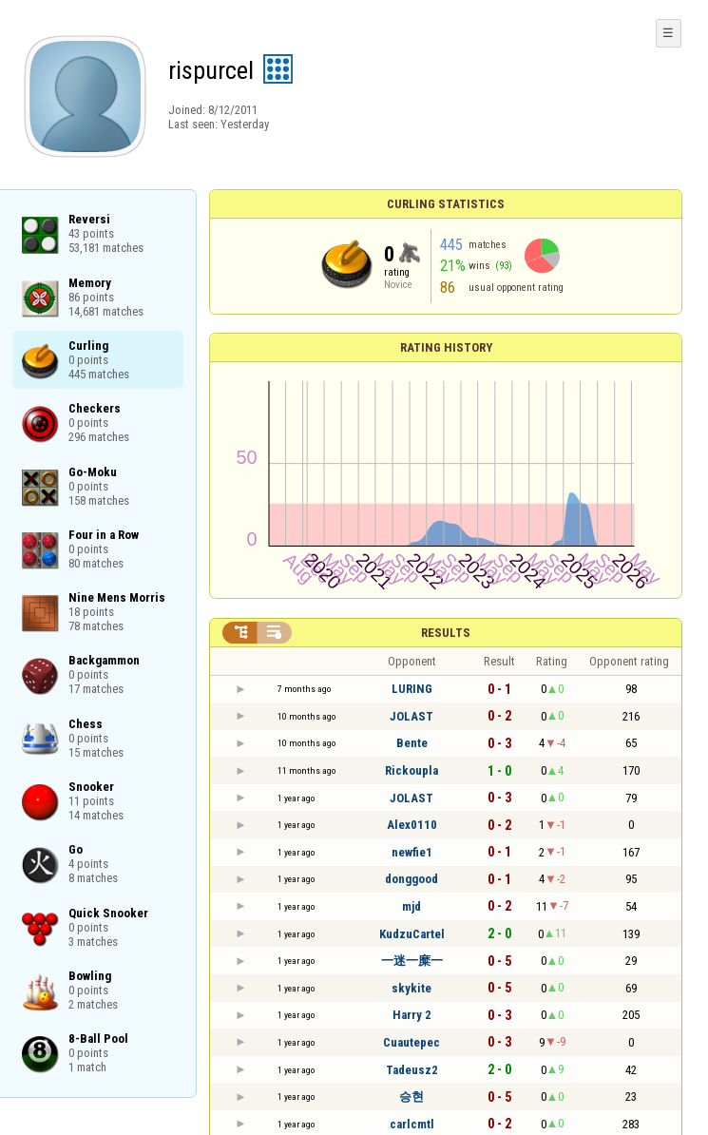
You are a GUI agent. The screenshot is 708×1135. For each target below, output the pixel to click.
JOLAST (411, 716)
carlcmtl (412, 1124)
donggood (411, 879)
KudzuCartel (412, 934)
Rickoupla (411, 770)
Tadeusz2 (412, 1070)
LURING (412, 689)
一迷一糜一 (412, 960)
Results (445, 632)
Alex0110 (412, 825)
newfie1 (412, 852)
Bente (412, 743)
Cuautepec (411, 1042)
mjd (411, 906)
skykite (411, 988)
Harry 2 (411, 1015)
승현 (411, 1096)
